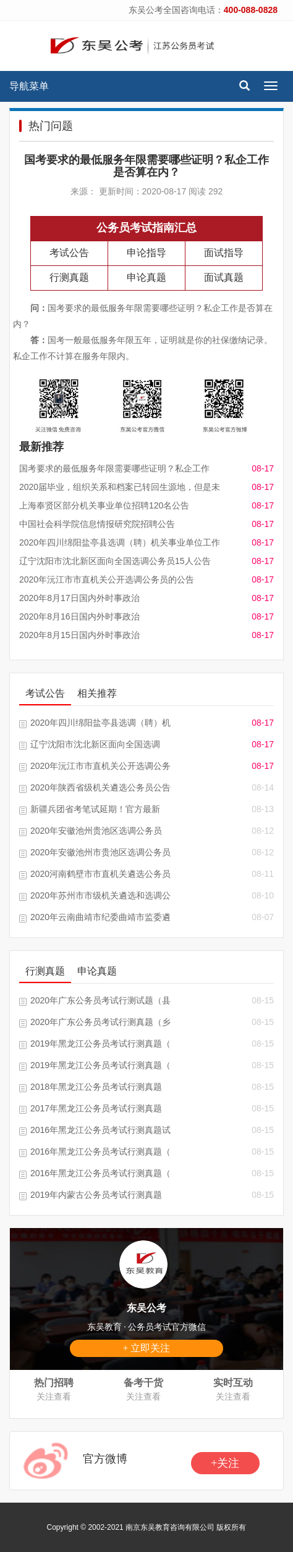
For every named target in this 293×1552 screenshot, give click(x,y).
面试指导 (224, 252)
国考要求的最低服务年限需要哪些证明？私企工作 (114, 468)
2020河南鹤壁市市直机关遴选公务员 (100, 874)
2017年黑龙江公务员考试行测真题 (96, 1108)
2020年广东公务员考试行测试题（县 (100, 1000)
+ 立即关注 (146, 1348)
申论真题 (146, 277)
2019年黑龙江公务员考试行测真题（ (100, 1043)
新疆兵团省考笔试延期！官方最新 (95, 809)
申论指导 (146, 252)
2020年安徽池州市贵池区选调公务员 (100, 852)
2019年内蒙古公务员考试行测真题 (96, 1195)
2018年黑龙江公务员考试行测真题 (96, 1087)
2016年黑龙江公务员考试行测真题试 (100, 1130)
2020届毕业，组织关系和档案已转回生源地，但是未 (119, 487)
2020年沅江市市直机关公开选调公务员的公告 (106, 579)
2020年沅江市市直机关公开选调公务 (100, 766)
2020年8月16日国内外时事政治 (79, 616)
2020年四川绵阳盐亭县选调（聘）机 (100, 723)
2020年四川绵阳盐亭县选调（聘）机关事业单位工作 (119, 542)
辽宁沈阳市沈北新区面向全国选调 (95, 744)
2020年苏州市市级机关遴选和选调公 (100, 895)
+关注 (225, 1463)
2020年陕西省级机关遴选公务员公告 (100, 787)
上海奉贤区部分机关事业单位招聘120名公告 (104, 505)
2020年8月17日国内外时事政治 (79, 598)
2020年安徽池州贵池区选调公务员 (96, 831)
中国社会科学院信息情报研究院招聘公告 (97, 524)
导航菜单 (29, 86)
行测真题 (69, 277)
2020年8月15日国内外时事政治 (79, 635)
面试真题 (224, 277)
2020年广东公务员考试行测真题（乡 (100, 1022)
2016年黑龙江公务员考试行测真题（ (100, 1151)
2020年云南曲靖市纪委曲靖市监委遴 (100, 917)
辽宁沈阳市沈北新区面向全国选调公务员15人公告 (115, 561)
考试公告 (69, 252)
